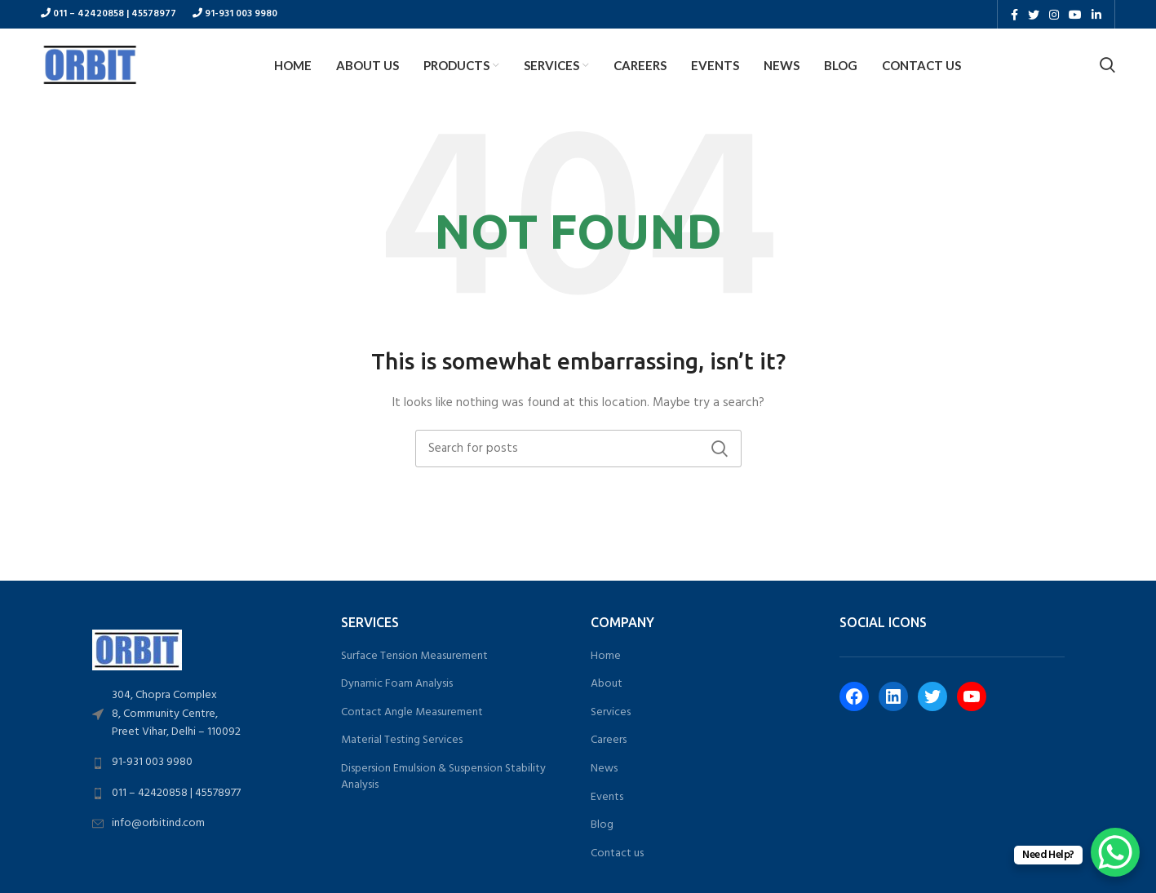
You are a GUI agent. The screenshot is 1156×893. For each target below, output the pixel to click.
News (604, 769)
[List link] (204, 714)
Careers (609, 741)
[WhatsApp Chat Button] (1115, 852)
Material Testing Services (402, 741)
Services (611, 713)
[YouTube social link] (1075, 14)
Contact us (617, 854)
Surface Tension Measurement (414, 656)
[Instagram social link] (1054, 14)
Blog (602, 825)
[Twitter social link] (1033, 14)
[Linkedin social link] (1096, 14)
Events (607, 797)
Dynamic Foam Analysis (397, 684)
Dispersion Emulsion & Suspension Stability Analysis (443, 777)
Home (606, 656)
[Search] (1107, 65)
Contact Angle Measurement (412, 713)
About (606, 684)
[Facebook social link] (1014, 14)
